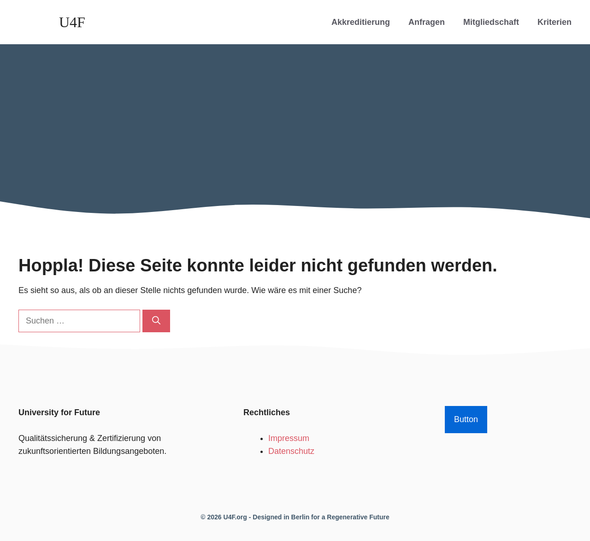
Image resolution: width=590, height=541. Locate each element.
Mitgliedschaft (491, 22)
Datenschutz (291, 451)
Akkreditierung (360, 22)
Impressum (288, 438)
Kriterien (554, 22)
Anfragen (426, 22)
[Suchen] (156, 321)
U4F (72, 22)
